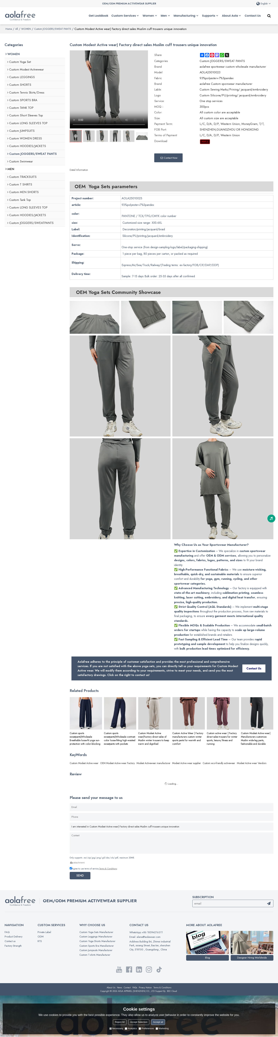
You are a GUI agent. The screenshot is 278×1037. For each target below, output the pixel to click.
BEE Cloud (172, 991)
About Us (111, 988)
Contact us (10, 941)
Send (81, 875)
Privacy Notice (145, 988)
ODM (40, 937)
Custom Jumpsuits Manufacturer (96, 950)
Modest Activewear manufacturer (153, 763)
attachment (77, 862)
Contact (127, 988)
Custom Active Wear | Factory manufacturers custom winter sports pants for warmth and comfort (187, 738)
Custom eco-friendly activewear (219, 763)
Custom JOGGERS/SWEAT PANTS (52, 28)
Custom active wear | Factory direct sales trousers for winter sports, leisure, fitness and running (222, 738)
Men (164, 15)
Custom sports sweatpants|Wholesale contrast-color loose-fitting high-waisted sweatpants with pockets (120, 738)
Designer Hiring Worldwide (252, 957)
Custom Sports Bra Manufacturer (96, 946)
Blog (207, 957)
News (119, 988)
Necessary (116, 1028)
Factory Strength (13, 946)
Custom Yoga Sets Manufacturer (96, 932)
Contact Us (253, 15)
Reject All (119, 1022)
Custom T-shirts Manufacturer (94, 955)
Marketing (162, 1028)
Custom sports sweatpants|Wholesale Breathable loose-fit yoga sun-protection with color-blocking (85, 738)
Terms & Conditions (108, 868)
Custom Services (124, 15)
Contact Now (170, 157)
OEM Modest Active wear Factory (117, 763)
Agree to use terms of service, (93, 868)
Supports (208, 15)
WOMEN (26, 28)
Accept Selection (138, 1022)
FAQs (134, 988)
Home (8, 28)
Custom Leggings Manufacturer (96, 937)
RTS (39, 941)
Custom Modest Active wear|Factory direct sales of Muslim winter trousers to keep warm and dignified (153, 738)
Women (148, 15)
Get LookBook (98, 15)
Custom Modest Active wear (84, 763)
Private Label (44, 932)
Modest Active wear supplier (186, 763)
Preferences (146, 1028)
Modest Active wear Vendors (251, 763)
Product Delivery (14, 937)
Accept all (158, 1022)
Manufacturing (184, 15)
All (16, 28)
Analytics (131, 1028)
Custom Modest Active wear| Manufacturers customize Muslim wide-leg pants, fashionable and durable (255, 738)
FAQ (7, 932)
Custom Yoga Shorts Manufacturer (97, 941)
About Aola (230, 15)
